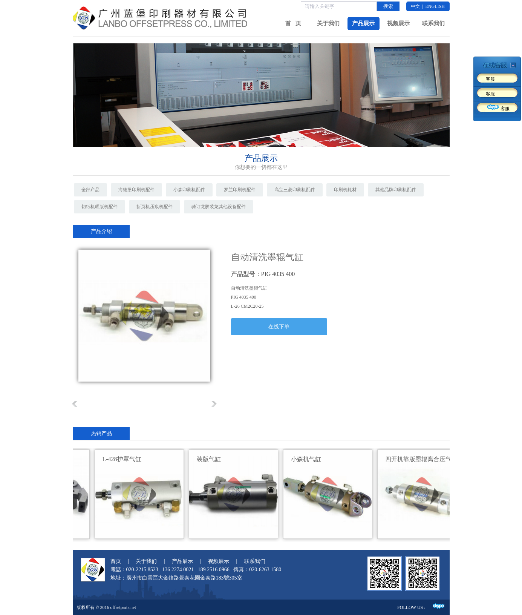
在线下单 (278, 327)
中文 (415, 6)
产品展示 (363, 23)
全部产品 (90, 189)
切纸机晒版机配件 (99, 206)
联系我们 (433, 23)
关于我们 (328, 23)
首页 (115, 561)
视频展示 (398, 23)
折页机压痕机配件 (154, 206)
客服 (490, 79)
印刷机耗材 (345, 189)
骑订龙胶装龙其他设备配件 (218, 206)
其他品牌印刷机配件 (395, 189)
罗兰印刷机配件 (240, 189)
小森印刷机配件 (189, 189)
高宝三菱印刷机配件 (294, 189)
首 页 (293, 23)
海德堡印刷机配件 (136, 189)
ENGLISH (435, 6)
